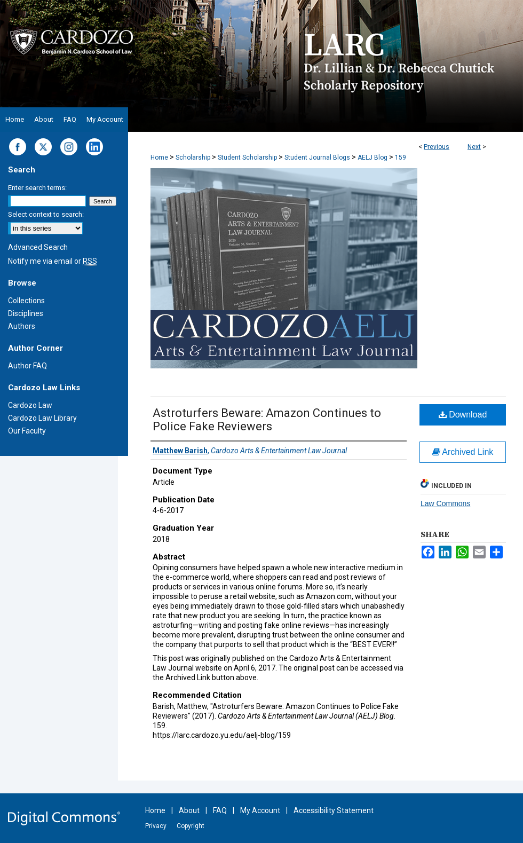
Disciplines (25, 313)
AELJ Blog (372, 157)
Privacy (156, 826)
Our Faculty (27, 431)
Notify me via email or (52, 261)
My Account (260, 810)
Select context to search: (46, 214)
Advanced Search (38, 247)
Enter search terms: (37, 188)
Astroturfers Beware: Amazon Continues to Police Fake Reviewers (267, 419)
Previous (436, 147)
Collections (26, 300)
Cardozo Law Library (42, 418)
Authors (21, 326)
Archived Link (463, 451)
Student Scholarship (247, 157)
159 (400, 157)
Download (463, 414)
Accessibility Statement (334, 810)
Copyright (190, 826)
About (189, 810)
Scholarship (193, 157)
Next (474, 147)
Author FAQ (27, 365)
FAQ (220, 810)
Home (159, 157)
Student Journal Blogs (317, 157)
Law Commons (445, 503)
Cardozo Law (30, 405)
